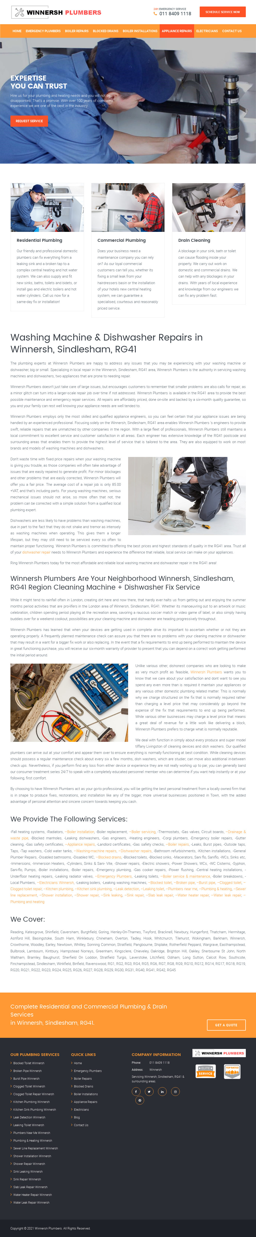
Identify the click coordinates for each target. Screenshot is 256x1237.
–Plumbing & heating (215, 888)
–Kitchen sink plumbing (93, 888)
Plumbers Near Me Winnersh (31, 1133)
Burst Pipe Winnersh (26, 1078)
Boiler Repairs (77, 31)
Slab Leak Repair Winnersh (30, 1187)
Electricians (207, 31)
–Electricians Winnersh (55, 882)
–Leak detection (126, 888)
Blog (77, 1117)
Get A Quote (226, 1015)
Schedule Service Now (223, 12)
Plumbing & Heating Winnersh (32, 1140)
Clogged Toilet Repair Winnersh (33, 1094)
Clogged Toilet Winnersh (29, 1086)
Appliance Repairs (177, 31)
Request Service (29, 121)
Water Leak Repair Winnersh (31, 1202)
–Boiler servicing (142, 831)
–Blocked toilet (160, 882)
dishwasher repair (36, 552)
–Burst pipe (206, 882)
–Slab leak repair (159, 895)
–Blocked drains (108, 857)
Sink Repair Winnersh (27, 1179)
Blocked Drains (105, 31)
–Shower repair (86, 895)
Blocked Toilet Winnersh (28, 1063)
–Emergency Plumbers (113, 876)
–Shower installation (55, 895)
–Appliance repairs (80, 844)
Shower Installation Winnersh (32, 1156)
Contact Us (232, 31)
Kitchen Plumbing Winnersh (31, 1102)
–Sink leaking (111, 895)
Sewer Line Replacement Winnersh (35, 1148)
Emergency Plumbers (43, 31)
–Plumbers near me (181, 888)
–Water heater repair (192, 895)
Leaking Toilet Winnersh (28, 1125)
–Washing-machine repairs (95, 850)
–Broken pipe (184, 882)
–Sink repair (134, 895)
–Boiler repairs (177, 844)
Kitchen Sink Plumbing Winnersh (34, 1109)
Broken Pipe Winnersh (27, 1071)
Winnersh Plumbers (206, 671)
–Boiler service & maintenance (185, 876)
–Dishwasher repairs (135, 850)
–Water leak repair (226, 895)
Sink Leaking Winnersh (28, 1171)
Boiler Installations (140, 31)
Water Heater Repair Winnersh (32, 1195)
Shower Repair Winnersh (29, 1164)
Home (17, 31)
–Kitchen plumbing (58, 888)
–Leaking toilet (152, 888)
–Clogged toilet (229, 882)
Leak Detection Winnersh (29, 1117)
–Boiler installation (79, 831)
